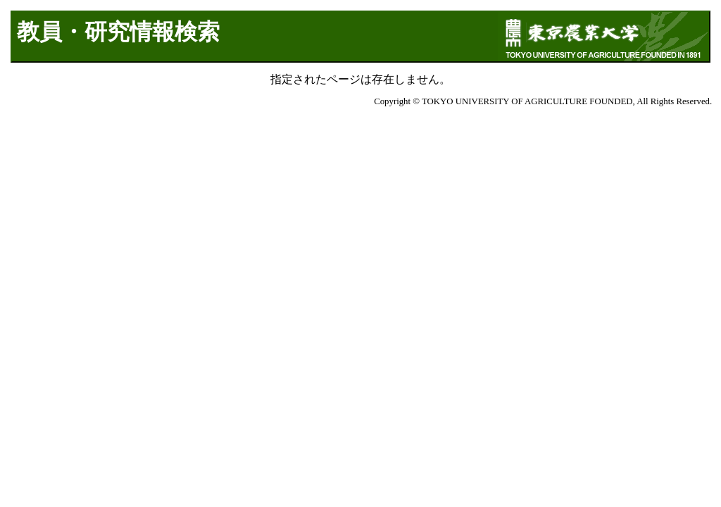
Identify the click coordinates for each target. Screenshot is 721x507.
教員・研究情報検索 (118, 31)
